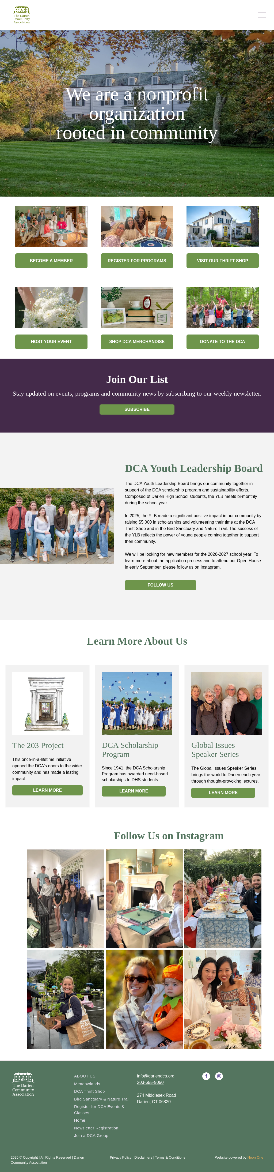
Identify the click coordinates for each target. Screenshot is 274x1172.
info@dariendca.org (155, 1076)
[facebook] (206, 1076)
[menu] (262, 15)
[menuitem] (103, 1076)
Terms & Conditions (170, 1157)
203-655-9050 (150, 1082)
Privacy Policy (120, 1157)
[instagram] (219, 1076)
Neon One (255, 1157)
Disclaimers (143, 1157)
